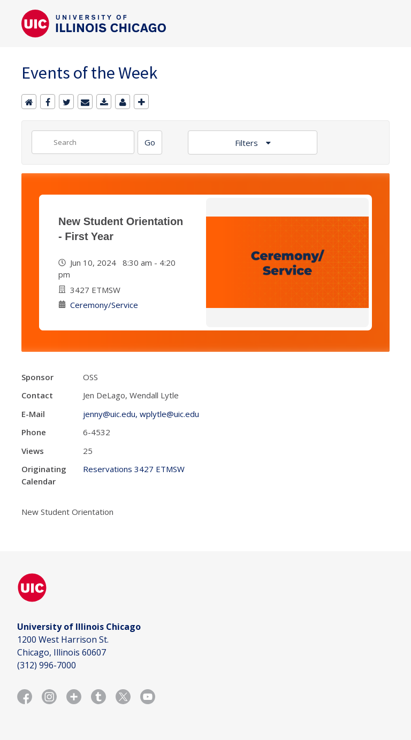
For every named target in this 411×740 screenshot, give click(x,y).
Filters (247, 142)
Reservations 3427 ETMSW (134, 469)
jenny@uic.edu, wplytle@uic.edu (141, 413)
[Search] (150, 142)
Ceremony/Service (104, 304)
